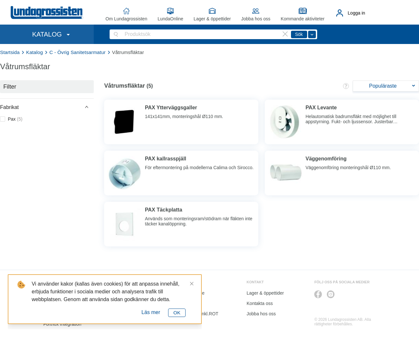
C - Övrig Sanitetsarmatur (77, 52)
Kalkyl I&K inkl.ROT (198, 313)
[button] (47, 107)
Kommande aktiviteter (302, 18)
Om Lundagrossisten (126, 18)
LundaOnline (170, 18)
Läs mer (151, 312)
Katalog (34, 52)
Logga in (356, 13)
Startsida (10, 52)
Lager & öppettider (212, 18)
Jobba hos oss (255, 18)
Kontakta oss (260, 303)
